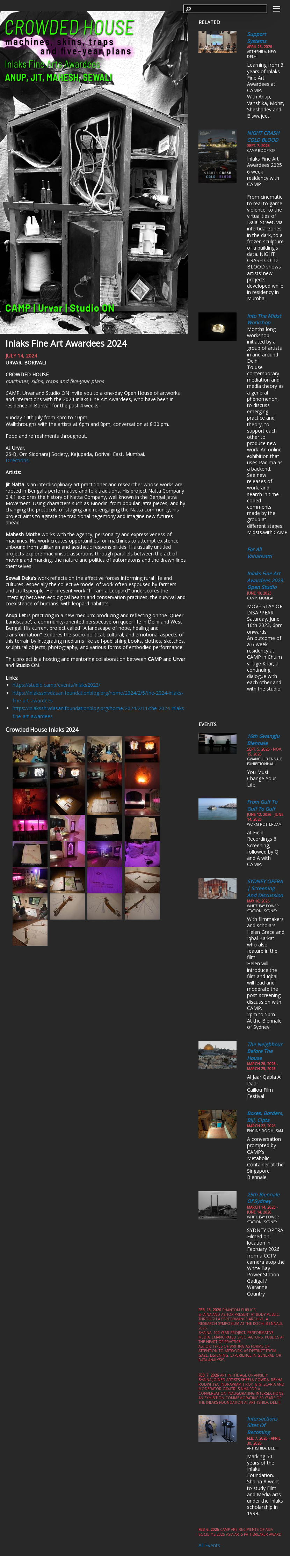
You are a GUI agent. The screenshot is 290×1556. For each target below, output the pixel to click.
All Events (209, 1545)
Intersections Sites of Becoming (262, 1425)
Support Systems (256, 37)
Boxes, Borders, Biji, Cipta (265, 1116)
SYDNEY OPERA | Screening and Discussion (265, 888)
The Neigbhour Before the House (264, 1051)
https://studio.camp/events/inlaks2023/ (56, 684)
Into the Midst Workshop (264, 319)
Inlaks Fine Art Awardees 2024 (66, 343)
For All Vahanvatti (259, 553)
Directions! (18, 460)
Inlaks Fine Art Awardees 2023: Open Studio (265, 580)
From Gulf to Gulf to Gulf (262, 805)
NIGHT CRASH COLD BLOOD (263, 136)
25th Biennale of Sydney (263, 1198)
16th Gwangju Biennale (263, 739)
